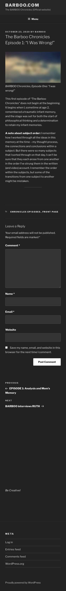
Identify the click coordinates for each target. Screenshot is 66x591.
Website (10, 329)
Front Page (50, 212)
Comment (12, 245)
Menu (33, 18)
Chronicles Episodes (25, 212)
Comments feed (15, 556)
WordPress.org (14, 563)
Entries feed (13, 549)
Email (9, 311)
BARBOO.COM (22, 5)
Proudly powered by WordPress (23, 582)
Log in (9, 542)
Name (10, 293)
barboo (40, 32)
